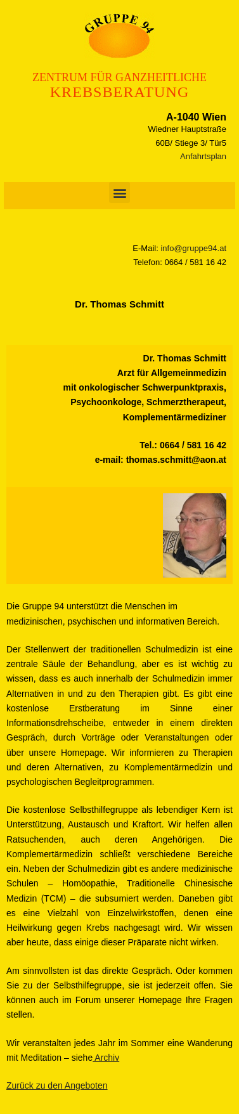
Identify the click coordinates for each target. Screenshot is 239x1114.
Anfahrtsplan (203, 156)
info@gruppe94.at (193, 248)
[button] (119, 192)
